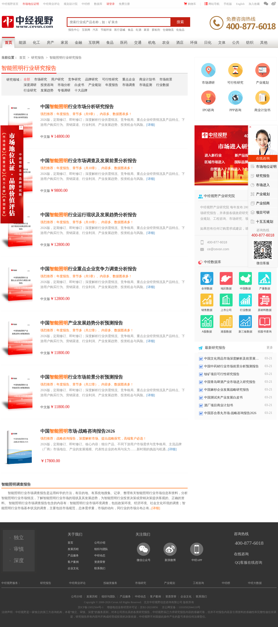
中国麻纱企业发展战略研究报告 (226, 389)
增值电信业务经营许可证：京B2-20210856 (132, 607)
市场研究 (40, 79)
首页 (8, 42)
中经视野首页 (10, 4)
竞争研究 (74, 79)
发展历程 (73, 549)
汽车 (95, 29)
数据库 (98, 4)
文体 (221, 42)
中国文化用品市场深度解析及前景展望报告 (231, 358)
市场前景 (165, 79)
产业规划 (94, 85)
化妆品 (180, 29)
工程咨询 (198, 583)
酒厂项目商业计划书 (218, 405)
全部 (27, 79)
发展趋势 (47, 90)
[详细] (150, 124)
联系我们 (99, 568)
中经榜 (86, 4)
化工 (36, 42)
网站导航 (212, 4)
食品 (130, 29)
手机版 (228, 4)
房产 (50, 42)
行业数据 (162, 85)
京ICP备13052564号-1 (91, 607)
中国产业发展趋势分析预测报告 (81, 322)
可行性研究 (110, 79)
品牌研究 (91, 79)
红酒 (138, 29)
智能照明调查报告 (16, 484)
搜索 (180, 22)
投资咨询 (47, 85)
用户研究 (57, 79)
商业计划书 (147, 79)
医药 (124, 42)
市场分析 (64, 85)
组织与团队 (101, 549)
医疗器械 (119, 29)
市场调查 (128, 85)
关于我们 (75, 534)
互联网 (86, 29)
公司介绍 (99, 542)
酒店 (179, 42)
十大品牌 (81, 90)
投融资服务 (110, 583)
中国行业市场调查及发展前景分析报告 (88, 160)
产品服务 (73, 555)
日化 (207, 42)
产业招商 (260, 203)
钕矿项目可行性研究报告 (221, 374)
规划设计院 (71, 4)
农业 (166, 42)
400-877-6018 (249, 543)
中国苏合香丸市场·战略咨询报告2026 (230, 413)
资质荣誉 (99, 562)
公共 (235, 42)
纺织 (249, 42)
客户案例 (73, 562)
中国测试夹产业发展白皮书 (223, 397)
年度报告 (111, 85)
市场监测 (145, 85)
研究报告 (37, 57)
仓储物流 (168, 29)
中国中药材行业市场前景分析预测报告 (231, 366)
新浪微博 (170, 560)
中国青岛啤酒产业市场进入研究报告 (230, 382)
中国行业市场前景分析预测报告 (81, 377)
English (240, 4)
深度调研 (30, 85)
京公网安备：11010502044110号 (180, 607)
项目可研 (260, 212)
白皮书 (79, 85)
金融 (78, 42)
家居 (146, 29)
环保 (193, 42)
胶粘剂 (156, 29)
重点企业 (128, 79)
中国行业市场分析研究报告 (77, 106)
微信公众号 (143, 560)
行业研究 (30, 90)
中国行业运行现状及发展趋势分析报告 (88, 214)
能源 (22, 42)
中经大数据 (255, 583)
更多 (270, 347)
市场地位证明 (30, 4)
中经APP (197, 560)
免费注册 (124, 4)
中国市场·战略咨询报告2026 (77, 431)
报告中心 (73, 29)
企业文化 (73, 568)
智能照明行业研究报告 (66, 57)
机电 (152, 42)
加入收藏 (254, 4)
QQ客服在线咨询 (248, 562)
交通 (138, 42)
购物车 (190, 4)
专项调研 (64, 90)
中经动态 (99, 555)
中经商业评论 (51, 4)
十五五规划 (261, 222)
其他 (263, 42)
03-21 (268, 358)
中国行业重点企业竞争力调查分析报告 (88, 268)
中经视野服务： (11, 583)
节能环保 (106, 29)
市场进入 (260, 185)
